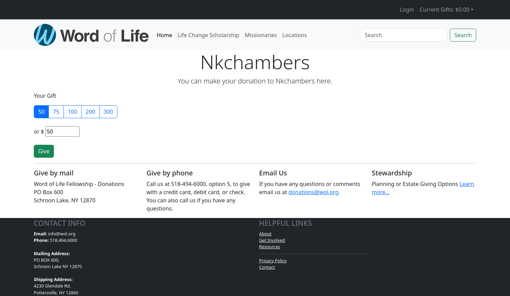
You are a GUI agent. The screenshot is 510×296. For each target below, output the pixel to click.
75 (56, 111)
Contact (267, 267)
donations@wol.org (313, 192)
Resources (269, 247)
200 (90, 111)
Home (164, 35)
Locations (294, 35)
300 (108, 111)
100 (72, 111)
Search (463, 35)
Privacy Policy (273, 261)
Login (407, 9)
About (265, 234)
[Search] (403, 35)
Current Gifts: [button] (444, 9)
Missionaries (261, 35)
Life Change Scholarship (208, 35)
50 (41, 111)
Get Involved (272, 240)
